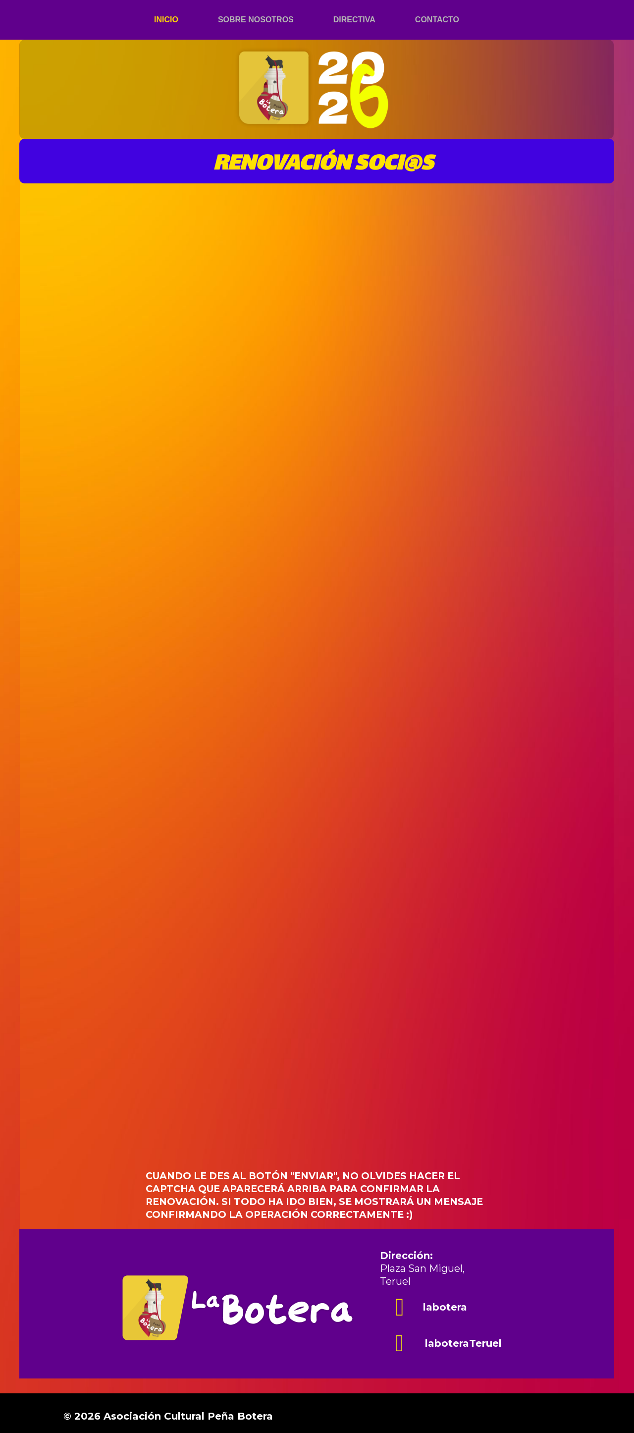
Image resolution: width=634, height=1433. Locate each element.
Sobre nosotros (256, 19)
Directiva (354, 19)
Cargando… (322, 703)
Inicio (166, 19)
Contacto (437, 19)
